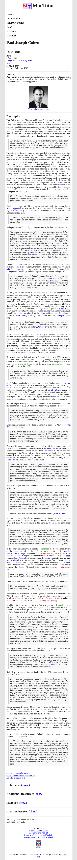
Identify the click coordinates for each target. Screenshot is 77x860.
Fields (68, 556)
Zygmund (61, 217)
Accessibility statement (38, 833)
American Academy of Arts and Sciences (45, 598)
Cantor (65, 252)
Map (10, 27)
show (25, 785)
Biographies (15, 19)
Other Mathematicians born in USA (21, 775)
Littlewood (44, 313)
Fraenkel (54, 448)
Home (11, 14)
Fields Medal (44, 549)
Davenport (60, 315)
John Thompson (13, 269)
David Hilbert (53, 390)
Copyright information (38, 830)
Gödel (33, 471)
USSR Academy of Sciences (53, 553)
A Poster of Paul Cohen (16, 778)
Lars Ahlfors (20, 558)
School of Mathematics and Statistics (38, 835)
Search (12, 36)
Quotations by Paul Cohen (17, 773)
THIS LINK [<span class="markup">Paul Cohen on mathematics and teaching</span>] (61, 514)
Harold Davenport (22, 315)
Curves (12, 31)
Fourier (56, 243)
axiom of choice (25, 364)
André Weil (58, 182)
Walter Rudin (64, 308)
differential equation (62, 605)
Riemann (33, 252)
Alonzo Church (13, 560)
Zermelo (47, 448)
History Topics (16, 23)
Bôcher (21, 567)
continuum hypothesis (61, 364)
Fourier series (60, 234)
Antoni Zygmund (14, 208)
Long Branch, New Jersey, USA (19, 60)
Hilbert (24, 394)
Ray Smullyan (51, 280)
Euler (50, 243)
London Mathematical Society (45, 600)
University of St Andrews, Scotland (38, 837)
